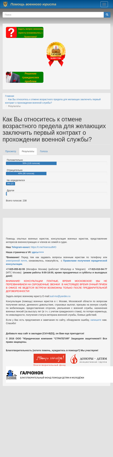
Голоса (44, 151)
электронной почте (16, 260)
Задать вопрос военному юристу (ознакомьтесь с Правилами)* (30, 33)
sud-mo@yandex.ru (60, 296)
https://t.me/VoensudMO (43, 247)
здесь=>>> (38, 252)
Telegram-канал (20, 247)
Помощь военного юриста (33, 4)
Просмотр (10, 151)
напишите (95, 320)
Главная (9, 96)
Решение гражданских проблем (30, 77)
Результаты (29, 152)
